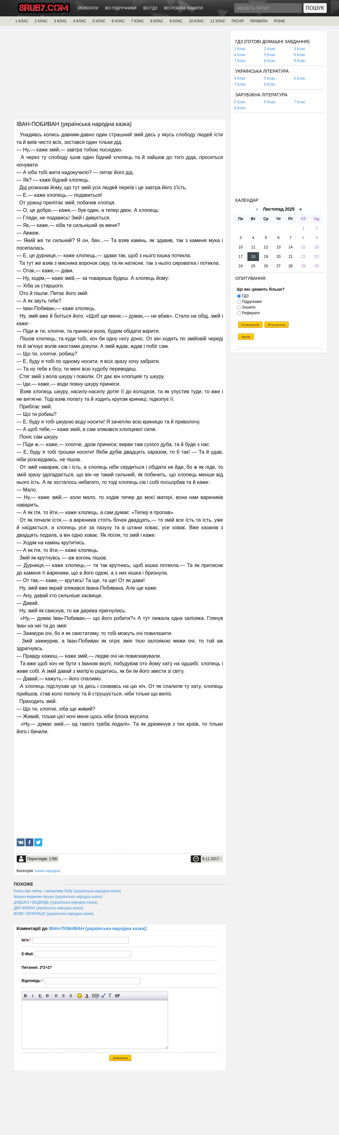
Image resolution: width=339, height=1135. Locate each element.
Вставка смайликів (79, 996)
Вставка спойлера (117, 996)
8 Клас (270, 61)
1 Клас (240, 49)
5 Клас (270, 55)
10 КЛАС (196, 21)
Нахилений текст (33, 996)
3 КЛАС (60, 21)
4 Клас (240, 55)
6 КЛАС (118, 21)
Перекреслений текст (47, 996)
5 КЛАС (99, 21)
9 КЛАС (176, 21)
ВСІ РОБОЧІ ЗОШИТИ (183, 8)
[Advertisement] (120, 75)
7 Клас (240, 61)
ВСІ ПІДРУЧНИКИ (120, 8)
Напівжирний (25, 996)
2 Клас (270, 49)
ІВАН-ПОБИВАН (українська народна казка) (97, 928)
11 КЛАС (217, 21)
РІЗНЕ (279, 21)
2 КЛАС (41, 21)
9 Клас (300, 61)
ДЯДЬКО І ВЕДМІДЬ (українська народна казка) (56, 902)
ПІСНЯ (238, 21)
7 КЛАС (137, 21)
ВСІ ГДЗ (150, 8)
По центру (63, 996)
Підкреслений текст (40, 996)
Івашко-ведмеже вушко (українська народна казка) (58, 896)
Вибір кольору (86, 996)
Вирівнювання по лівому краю (56, 996)
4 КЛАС (79, 21)
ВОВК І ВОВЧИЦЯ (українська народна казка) (54, 913)
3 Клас (300, 49)
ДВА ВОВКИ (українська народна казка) (48, 908)
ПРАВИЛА (259, 21)
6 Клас (300, 55)
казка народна (47, 871)
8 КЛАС (156, 21)
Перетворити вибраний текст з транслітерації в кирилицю (110, 996)
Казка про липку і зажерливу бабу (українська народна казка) (67, 891)
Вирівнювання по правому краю (70, 996)
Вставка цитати (102, 996)
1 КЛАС (21, 21)
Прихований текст (95, 996)
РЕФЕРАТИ (88, 8)
